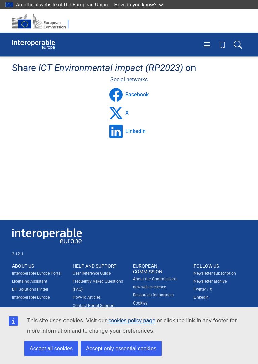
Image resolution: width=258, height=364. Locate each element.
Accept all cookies (51, 348)
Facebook (129, 95)
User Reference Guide (92, 273)
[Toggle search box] (238, 44)
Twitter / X (203, 289)
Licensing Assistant (29, 281)
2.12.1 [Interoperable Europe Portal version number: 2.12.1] (18, 254)
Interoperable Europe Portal (37, 273)
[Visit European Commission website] (42, 21)
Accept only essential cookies (121, 348)
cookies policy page (131, 320)
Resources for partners (153, 295)
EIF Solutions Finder (30, 289)
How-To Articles (87, 297)
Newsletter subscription (215, 273)
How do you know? (138, 4)
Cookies (140, 303)
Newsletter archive (210, 281)
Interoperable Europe (31, 297)
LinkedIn (201, 297)
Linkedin (127, 131)
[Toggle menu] (207, 44)
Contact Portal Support (94, 305)
